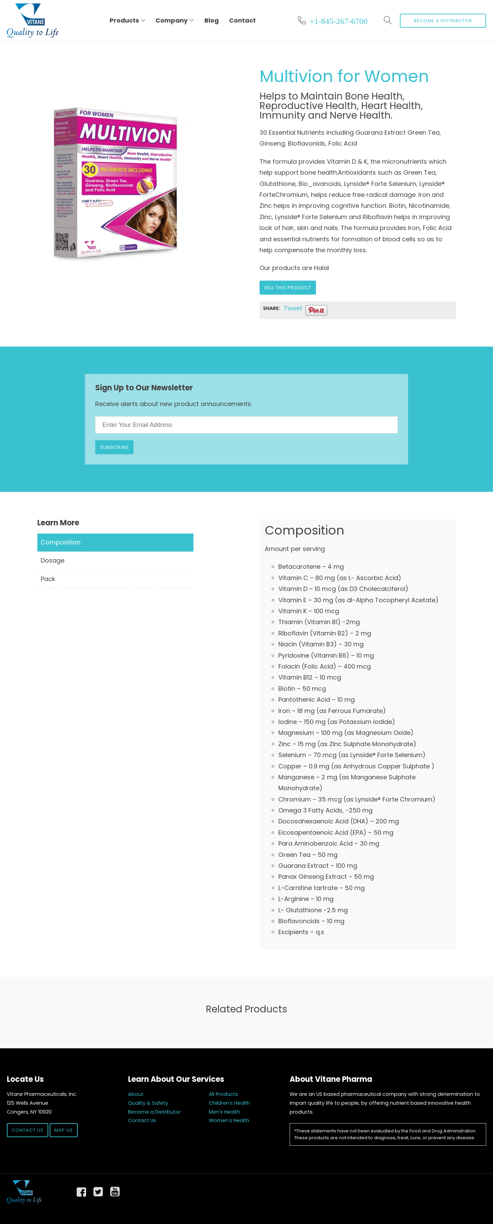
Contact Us (27, 1130)
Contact (242, 20)
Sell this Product (287, 287)
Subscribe (114, 447)
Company (171, 20)
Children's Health (229, 1103)
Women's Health (229, 1120)
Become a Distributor (443, 20)
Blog (211, 20)
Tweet (292, 308)
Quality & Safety (148, 1103)
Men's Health (224, 1111)
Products (124, 20)
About (135, 1094)
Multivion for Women (344, 76)
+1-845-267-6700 (338, 20)
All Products (223, 1094)
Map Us (63, 1130)
